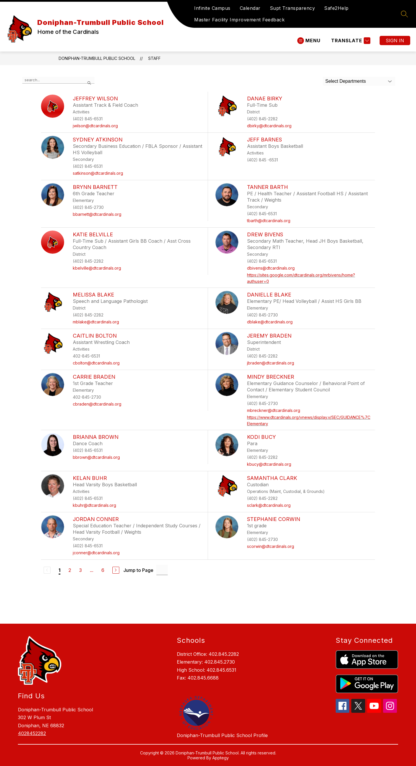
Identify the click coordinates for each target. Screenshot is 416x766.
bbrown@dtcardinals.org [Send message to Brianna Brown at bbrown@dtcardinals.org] (96, 457)
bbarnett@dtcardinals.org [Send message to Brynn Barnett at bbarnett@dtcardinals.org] (97, 214)
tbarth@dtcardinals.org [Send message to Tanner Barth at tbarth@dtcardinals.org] (268, 220)
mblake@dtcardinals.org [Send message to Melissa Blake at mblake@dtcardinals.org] (96, 321)
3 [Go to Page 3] (80, 570)
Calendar (250, 8)
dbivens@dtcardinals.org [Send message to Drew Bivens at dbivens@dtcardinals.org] (271, 268)
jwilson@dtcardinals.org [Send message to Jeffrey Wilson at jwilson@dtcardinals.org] (95, 125)
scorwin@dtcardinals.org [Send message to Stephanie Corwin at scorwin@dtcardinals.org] (270, 546)
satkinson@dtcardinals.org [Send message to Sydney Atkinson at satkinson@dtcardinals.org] (98, 173)
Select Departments (345, 81)
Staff (154, 58)
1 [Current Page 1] (59, 570)
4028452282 (32, 733)
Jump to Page (138, 570)
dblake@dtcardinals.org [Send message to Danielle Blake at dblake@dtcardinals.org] (270, 321)
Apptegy (220, 757)
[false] (58, 80)
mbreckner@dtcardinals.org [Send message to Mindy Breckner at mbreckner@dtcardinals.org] (273, 410)
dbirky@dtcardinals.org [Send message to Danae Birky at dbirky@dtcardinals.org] (269, 125)
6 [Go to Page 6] (102, 570)
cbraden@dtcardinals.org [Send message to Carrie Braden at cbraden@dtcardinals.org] (97, 404)
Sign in (395, 40)
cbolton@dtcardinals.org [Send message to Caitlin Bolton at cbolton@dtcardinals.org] (96, 362)
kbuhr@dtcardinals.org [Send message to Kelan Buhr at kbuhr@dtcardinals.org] (94, 505)
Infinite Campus (212, 8)
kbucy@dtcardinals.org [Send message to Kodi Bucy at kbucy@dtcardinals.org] (269, 464)
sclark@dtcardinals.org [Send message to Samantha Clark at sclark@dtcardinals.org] (269, 505)
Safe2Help (336, 8)
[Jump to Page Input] (162, 570)
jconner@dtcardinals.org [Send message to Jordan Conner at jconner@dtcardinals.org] (96, 552)
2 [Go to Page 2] (69, 570)
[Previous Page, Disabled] (47, 570)
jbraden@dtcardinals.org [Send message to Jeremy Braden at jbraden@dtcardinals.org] (270, 362)
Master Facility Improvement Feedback (239, 20)
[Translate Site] (350, 40)
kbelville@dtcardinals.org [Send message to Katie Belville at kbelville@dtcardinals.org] (97, 268)
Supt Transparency (292, 8)
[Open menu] (308, 40)
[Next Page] (115, 570)
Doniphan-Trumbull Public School (97, 58)
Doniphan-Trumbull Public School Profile (222, 735)
